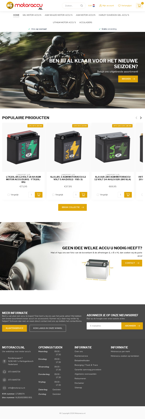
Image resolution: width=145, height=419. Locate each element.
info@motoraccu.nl (16, 388)
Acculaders (85, 22)
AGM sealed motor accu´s (58, 15)
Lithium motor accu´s (64, 22)
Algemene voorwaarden (85, 374)
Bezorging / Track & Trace (86, 365)
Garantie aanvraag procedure (88, 369)
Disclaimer (79, 383)
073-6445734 (14, 371)
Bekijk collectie (73, 207)
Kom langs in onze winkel (47, 328)
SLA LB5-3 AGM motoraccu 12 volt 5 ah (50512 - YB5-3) (68, 178)
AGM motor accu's (85, 15)
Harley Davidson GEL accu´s (114, 15)
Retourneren (80, 378)
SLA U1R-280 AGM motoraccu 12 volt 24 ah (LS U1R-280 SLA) (112, 178)
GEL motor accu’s (32, 15)
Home (16, 15)
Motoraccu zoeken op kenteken (125, 356)
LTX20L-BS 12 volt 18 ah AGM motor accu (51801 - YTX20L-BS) (23, 179)
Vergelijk (15, 195)
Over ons (79, 351)
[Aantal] (31, 195)
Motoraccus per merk (120, 351)
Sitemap (78, 387)
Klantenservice (14, 328)
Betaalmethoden (82, 360)
